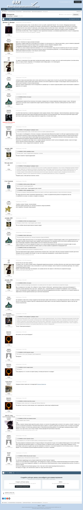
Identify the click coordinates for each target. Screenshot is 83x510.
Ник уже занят (30, 455)
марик (29, 367)
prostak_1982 (30, 184)
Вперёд (10, 472)
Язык (39, 505)
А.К (27, 96)
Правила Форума (18, 9)
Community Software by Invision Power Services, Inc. (41, 508)
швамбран (29, 151)
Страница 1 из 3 (19, 472)
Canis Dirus (30, 400)
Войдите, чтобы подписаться (66, 14)
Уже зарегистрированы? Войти (66, 1)
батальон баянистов (42, 384)
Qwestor (29, 352)
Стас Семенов (30, 220)
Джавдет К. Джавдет (31, 129)
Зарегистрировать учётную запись (22, 486)
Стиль (43, 505)
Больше (79, 11)
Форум (3, 9)
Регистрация (77, 1)
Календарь (10, 9)
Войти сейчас (60, 486)
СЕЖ (28, 235)
